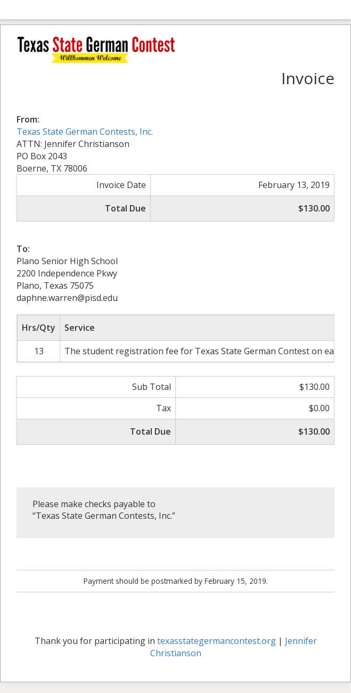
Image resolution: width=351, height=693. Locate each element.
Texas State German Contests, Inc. (85, 131)
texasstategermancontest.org (216, 641)
